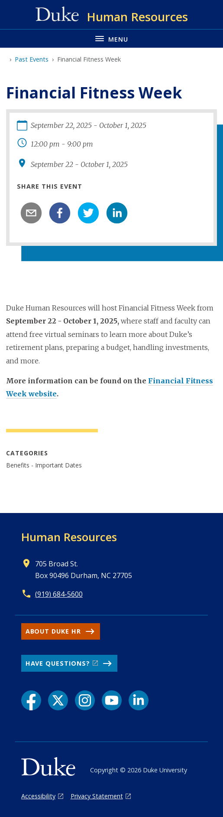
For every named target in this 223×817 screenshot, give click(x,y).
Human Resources (69, 537)
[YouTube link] (112, 700)
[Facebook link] (31, 700)
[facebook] (60, 213)
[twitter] (88, 213)
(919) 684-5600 (59, 594)
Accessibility (38, 796)
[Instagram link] (85, 700)
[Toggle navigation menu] (111, 38)
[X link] (58, 700)
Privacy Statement (97, 796)
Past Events (31, 59)
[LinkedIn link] (139, 700)
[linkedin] (117, 213)
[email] (31, 213)
